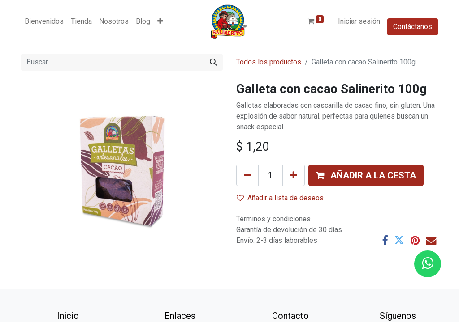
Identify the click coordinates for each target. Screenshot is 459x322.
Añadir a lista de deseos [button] (280, 198)
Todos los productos (268, 62)
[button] (160, 21)
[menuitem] (44, 21)
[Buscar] (213, 62)
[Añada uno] (293, 175)
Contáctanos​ (412, 26)
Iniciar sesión (359, 21)
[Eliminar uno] (247, 175)
